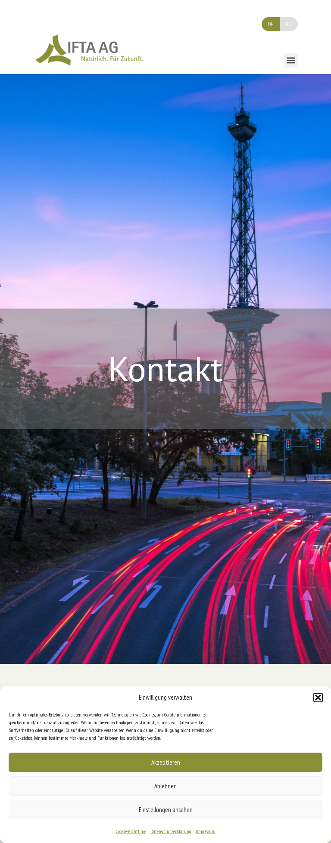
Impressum (205, 831)
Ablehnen (165, 786)
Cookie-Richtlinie (131, 831)
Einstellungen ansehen (166, 810)
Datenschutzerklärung (170, 831)
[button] (318, 697)
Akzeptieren (165, 762)
